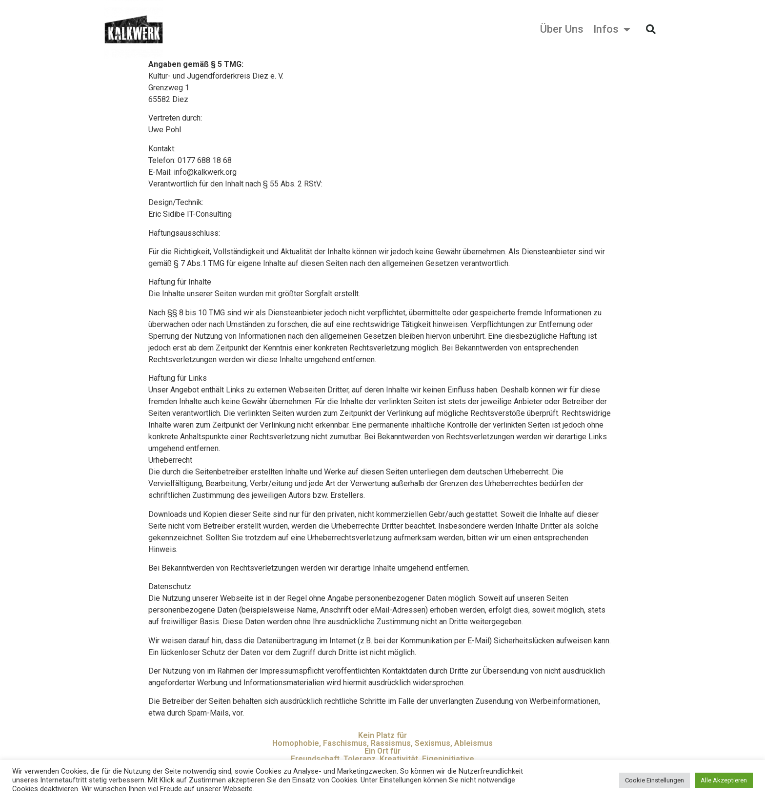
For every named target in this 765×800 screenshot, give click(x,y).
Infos (611, 29)
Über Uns (562, 29)
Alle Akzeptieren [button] (724, 780)
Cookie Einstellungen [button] (654, 780)
